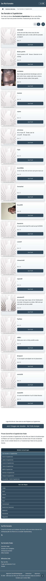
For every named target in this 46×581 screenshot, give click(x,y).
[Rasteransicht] (35, 24)
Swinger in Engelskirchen (8, 476)
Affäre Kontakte (5, 553)
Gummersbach (5, 504)
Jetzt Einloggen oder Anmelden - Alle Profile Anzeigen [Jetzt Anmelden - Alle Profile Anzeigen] (23, 426)
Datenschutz (28, 573)
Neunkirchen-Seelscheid (8, 507)
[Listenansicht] (38, 24)
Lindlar (4, 488)
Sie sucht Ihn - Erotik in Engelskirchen (11, 479)
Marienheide (5, 513)
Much (3, 501)
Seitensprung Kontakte (6, 551)
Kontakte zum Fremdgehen (7, 548)
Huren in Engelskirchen (7, 456)
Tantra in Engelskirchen (7, 466)
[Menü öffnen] (43, 576)
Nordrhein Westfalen (10, 9)
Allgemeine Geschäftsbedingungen (14, 573)
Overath (4, 494)
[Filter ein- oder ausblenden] (43, 24)
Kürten (3, 497)
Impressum (37, 573)
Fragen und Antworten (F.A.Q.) (8, 564)
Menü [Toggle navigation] (42, 3)
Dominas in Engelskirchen (8, 472)
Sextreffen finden (5, 546)
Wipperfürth (5, 517)
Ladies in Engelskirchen (7, 460)
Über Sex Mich (4, 562)
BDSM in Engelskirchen (7, 469)
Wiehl (3, 491)
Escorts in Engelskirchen (8, 463)
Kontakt (3, 566)
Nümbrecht (4, 510)
